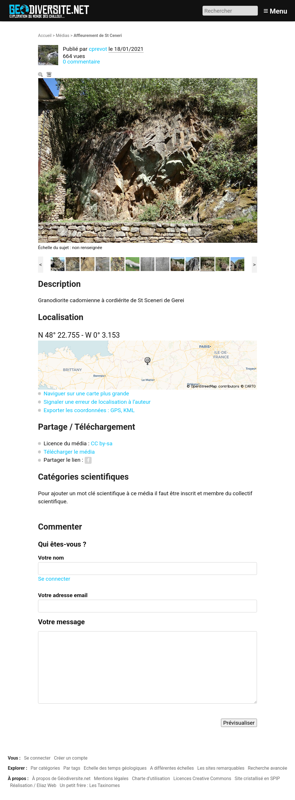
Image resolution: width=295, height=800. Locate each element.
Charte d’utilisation (151, 778)
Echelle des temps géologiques (115, 768)
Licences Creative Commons (202, 778)
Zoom (41, 75)
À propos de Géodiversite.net (61, 778)
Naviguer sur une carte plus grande (86, 393)
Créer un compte (71, 758)
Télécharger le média (49, 75)
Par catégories (45, 768)
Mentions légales (111, 778)
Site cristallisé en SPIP (257, 778)
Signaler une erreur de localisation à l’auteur (97, 402)
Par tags (71, 768)
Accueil (45, 35)
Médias (62, 35)
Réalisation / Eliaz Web (33, 785)
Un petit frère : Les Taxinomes (90, 785)
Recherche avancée (267, 768)
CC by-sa (101, 443)
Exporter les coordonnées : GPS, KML (89, 410)
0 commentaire (81, 61)
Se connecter (54, 578)
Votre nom (51, 557)
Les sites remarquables (221, 768)
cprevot (98, 49)
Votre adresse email (63, 595)
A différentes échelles (172, 768)
